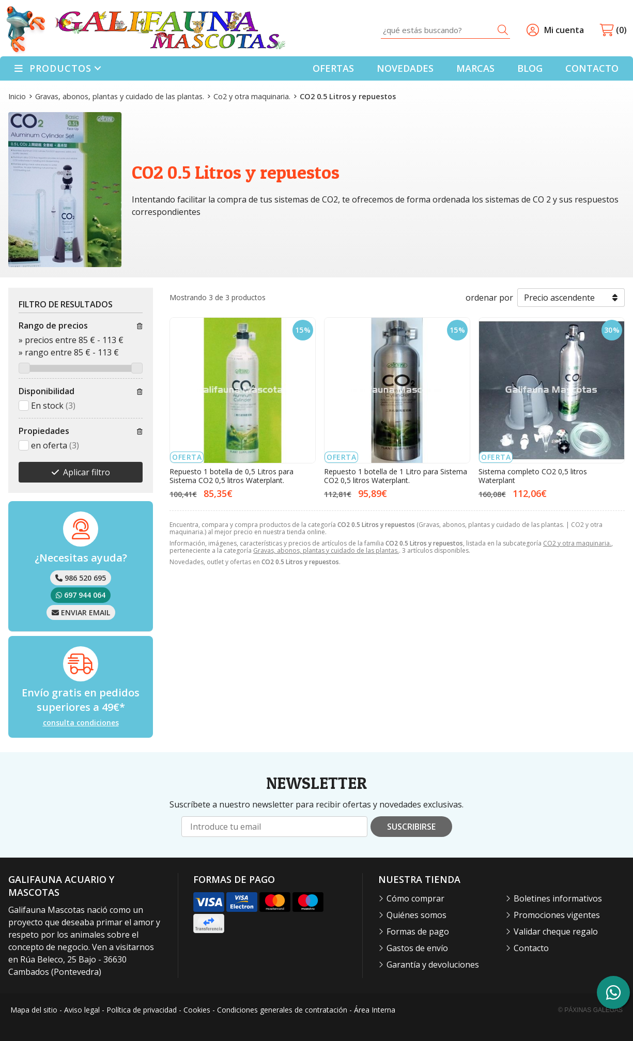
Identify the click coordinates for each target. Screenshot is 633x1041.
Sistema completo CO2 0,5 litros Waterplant (532, 476)
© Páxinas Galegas (590, 1010)
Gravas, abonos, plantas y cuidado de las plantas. (326, 550)
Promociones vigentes (557, 915)
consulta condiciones (81, 723)
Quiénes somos (416, 915)
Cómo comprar (415, 898)
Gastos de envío (417, 948)
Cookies (196, 1010)
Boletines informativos (558, 898)
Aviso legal (82, 1010)
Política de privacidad (141, 1010)
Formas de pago (418, 931)
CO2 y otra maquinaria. (577, 543)
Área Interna (374, 1010)
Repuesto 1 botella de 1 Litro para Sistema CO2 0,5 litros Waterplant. (395, 476)
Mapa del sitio (33, 1010)
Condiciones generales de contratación (282, 1010)
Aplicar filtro (86, 472)
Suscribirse (411, 826)
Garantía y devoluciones (433, 964)
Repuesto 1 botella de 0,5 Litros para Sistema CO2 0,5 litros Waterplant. (231, 476)
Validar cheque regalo (556, 931)
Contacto (531, 948)
